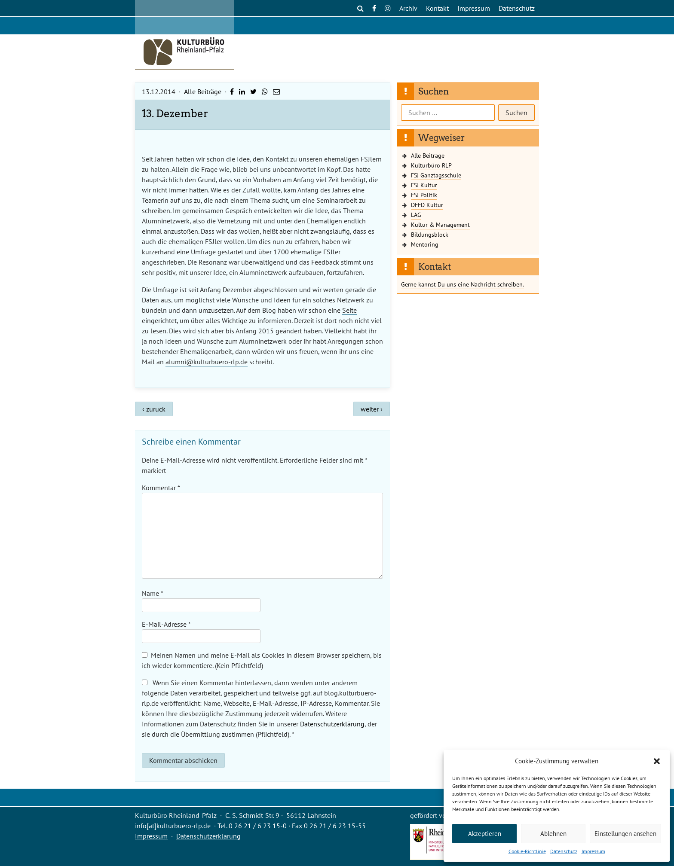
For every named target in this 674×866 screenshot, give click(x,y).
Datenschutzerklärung (332, 724)
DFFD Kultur (427, 205)
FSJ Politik (424, 195)
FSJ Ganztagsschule (436, 175)
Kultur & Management (440, 224)
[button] (657, 761)
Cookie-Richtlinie (527, 851)
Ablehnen (553, 833)
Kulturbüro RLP (431, 165)
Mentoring (424, 244)
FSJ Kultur (424, 185)
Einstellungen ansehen (625, 833)
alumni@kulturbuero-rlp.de (206, 361)
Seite (349, 310)
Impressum (593, 851)
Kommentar (161, 487)
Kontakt (437, 8)
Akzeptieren (484, 833)
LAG (416, 214)
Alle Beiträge (202, 91)
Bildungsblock (429, 234)
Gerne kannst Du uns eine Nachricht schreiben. (462, 284)
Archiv (408, 8)
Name (152, 593)
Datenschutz (563, 851)
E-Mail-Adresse (166, 624)
